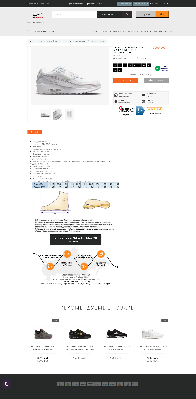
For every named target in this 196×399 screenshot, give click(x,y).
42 (144, 65)
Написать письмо (141, 4)
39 (130, 65)
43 (149, 65)
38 (125, 65)
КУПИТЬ (127, 80)
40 (134, 65)
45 (120, 70)
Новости (144, 31)
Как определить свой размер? (141, 75)
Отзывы (153, 31)
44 (115, 70)
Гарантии (115, 31)
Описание (34, 132)
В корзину (156, 80)
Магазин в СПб (165, 31)
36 (115, 65)
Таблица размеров (129, 31)
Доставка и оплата (100, 31)
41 (139, 65)
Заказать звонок (124, 4)
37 (120, 65)
